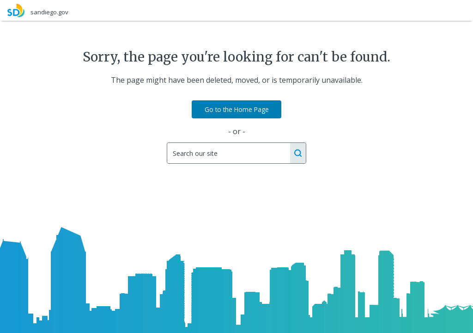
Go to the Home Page (237, 109)
